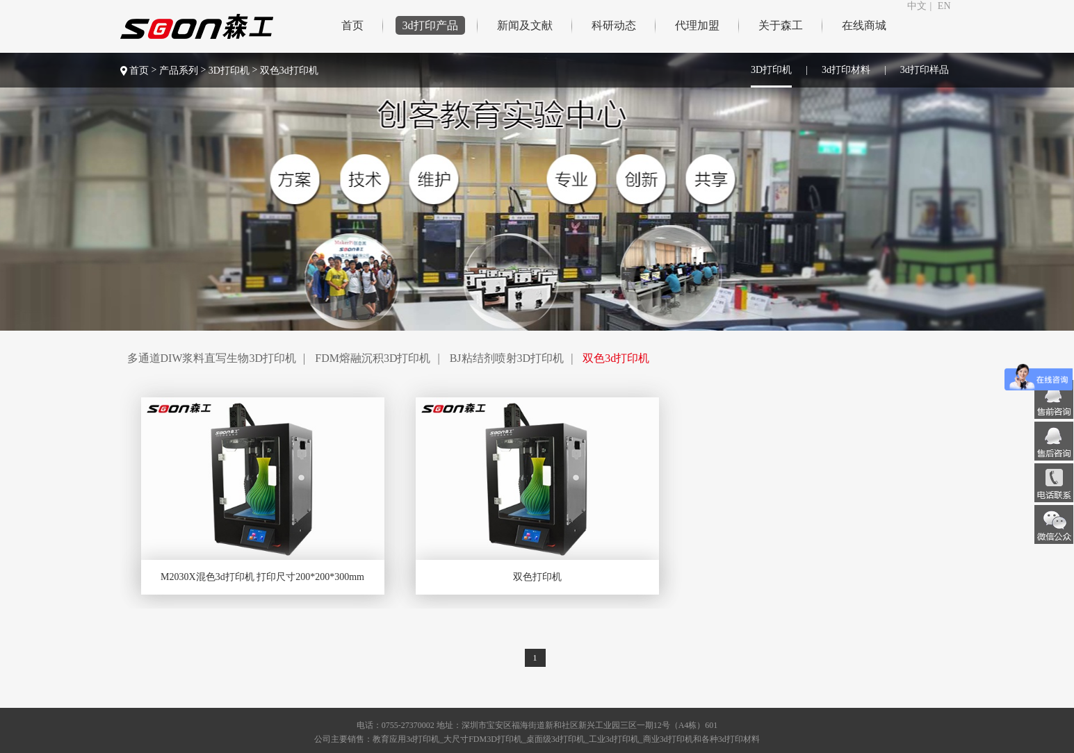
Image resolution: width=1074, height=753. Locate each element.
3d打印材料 (846, 70)
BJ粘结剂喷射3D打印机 (507, 358)
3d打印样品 (924, 70)
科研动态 (614, 25)
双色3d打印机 (289, 70)
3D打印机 (230, 70)
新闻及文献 (525, 25)
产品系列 (178, 70)
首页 (352, 25)
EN (944, 6)
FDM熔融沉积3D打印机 (372, 358)
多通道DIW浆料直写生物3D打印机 (212, 358)
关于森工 (780, 25)
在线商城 (864, 25)
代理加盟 (697, 25)
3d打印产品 (430, 25)
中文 (917, 6)
